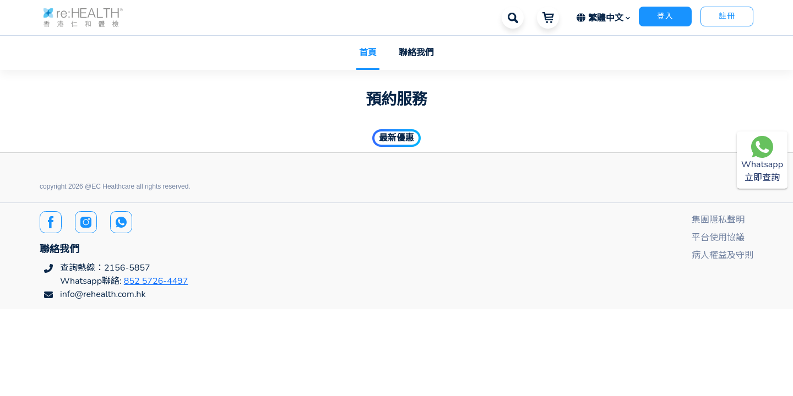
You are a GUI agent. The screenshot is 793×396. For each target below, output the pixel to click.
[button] (83, 17)
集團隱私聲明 (718, 220)
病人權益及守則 (722, 255)
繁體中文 (601, 18)
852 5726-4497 (156, 281)
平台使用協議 (718, 238)
